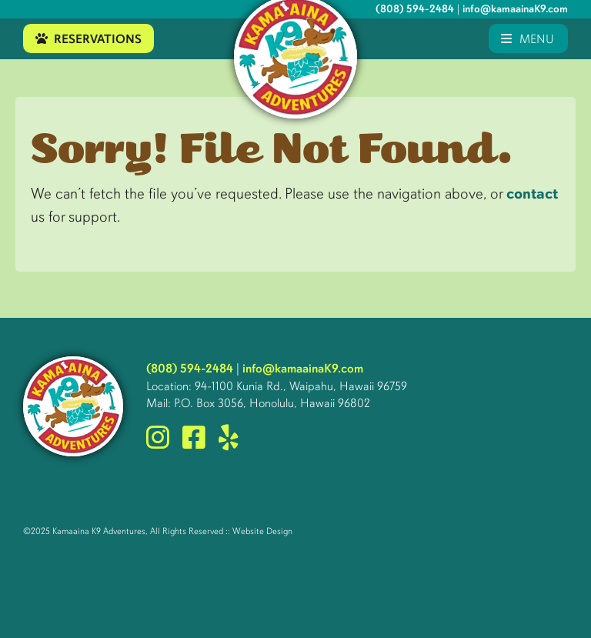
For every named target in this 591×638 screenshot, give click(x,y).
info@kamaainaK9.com (515, 8)
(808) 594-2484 (415, 8)
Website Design (262, 531)
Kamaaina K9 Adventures (98, 531)
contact (532, 193)
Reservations (88, 39)
